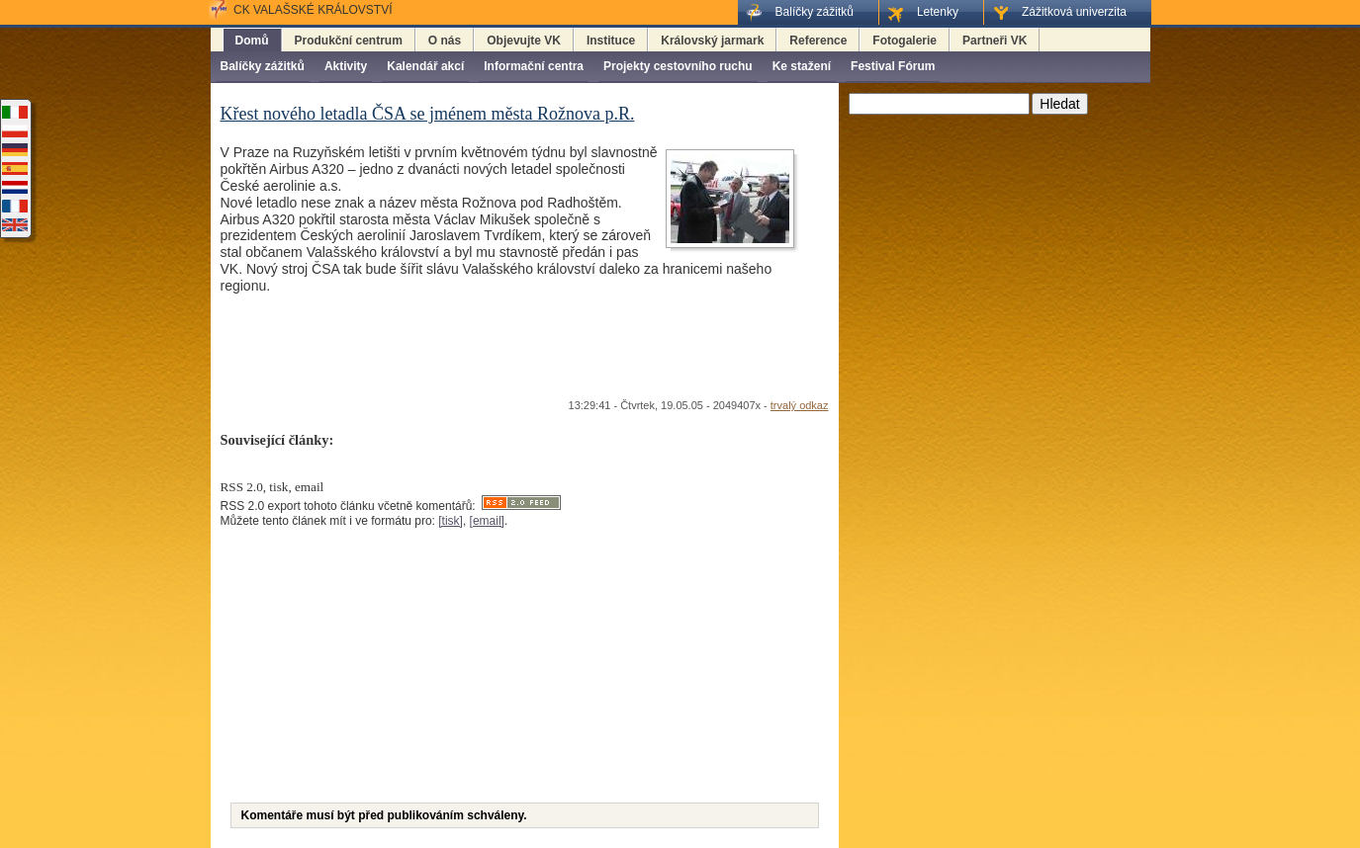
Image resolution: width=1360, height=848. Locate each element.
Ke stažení (801, 66)
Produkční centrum (349, 40)
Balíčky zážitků (263, 66)
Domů (252, 40)
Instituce (611, 40)
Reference (818, 40)
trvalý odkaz (800, 405)
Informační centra (534, 66)
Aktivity (345, 66)
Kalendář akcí (425, 66)
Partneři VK (994, 40)
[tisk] (450, 521)
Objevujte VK (524, 40)
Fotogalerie (904, 40)
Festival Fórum (893, 66)
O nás (444, 40)
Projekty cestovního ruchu (678, 66)
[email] (487, 521)
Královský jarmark (712, 40)
